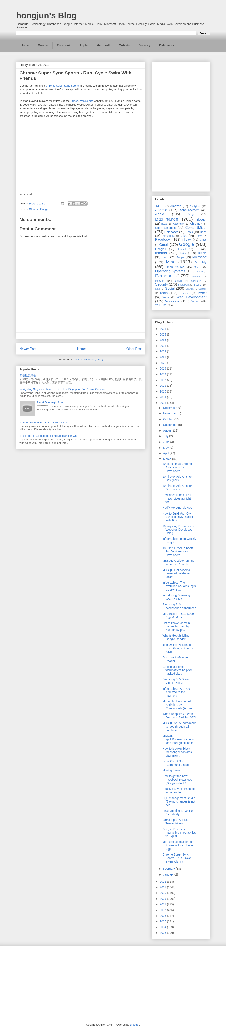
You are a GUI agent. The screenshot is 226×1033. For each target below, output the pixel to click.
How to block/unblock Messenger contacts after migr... (177, 752)
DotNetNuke (168, 236)
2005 (163, 921)
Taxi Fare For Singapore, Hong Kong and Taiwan (49, 435)
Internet (161, 253)
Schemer (196, 280)
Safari (178, 280)
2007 (163, 910)
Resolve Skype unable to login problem (178, 790)
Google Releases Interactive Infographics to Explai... (179, 833)
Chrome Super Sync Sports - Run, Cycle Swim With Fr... (176, 858)
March (167, 459)
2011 (163, 887)
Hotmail (181, 249)
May (166, 447)
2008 (163, 904)
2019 (163, 368)
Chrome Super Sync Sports (62, 85)
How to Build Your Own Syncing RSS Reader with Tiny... (177, 517)
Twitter (202, 293)
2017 (163, 380)
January (168, 874)
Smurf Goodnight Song (50, 402)
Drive (183, 235)
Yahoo (195, 301)
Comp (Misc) (196, 228)
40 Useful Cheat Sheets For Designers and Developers (177, 551)
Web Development (191, 297)
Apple (84, 45)
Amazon (175, 206)
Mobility (124, 45)
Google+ (160, 249)
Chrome (34, 209)
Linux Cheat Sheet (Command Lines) (175, 763)
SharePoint (183, 284)
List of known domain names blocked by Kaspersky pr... (176, 626)
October (168, 419)
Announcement (189, 210)
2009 (163, 898)
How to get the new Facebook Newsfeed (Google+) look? (177, 779)
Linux (165, 257)
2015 (163, 391)
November (170, 413)
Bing (191, 214)
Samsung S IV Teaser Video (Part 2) (176, 681)
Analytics (195, 206)
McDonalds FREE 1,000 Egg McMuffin (178, 615)
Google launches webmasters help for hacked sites (177, 670)
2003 (163, 932)
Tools (163, 293)
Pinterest (197, 276)
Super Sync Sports (82, 100)
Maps (180, 257)
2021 (163, 357)
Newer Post (28, 349)
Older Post (134, 349)
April (166, 453)
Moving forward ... (174, 770)
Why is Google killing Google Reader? (175, 637)
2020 (163, 363)
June (166, 442)
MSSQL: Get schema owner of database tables (176, 573)
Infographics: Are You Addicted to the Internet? (176, 692)
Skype (197, 284)
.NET (158, 206)
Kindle (202, 253)
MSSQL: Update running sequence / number (178, 562)
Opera (197, 267)
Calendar (178, 223)
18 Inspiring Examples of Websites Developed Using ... (178, 530)
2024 (163, 340)
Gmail (163, 245)
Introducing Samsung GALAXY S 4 (176, 597)
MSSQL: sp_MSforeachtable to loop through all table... (178, 739)
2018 (163, 374)
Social (170, 289)
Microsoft (103, 45)
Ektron (199, 236)
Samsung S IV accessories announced (179, 606)
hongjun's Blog (46, 15)
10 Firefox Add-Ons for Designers (177, 478)
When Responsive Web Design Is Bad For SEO (179, 715)
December (170, 407)
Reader (159, 280)
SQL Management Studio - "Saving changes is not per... (179, 801)
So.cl (157, 289)
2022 (163, 351)
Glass (203, 239)
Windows (172, 301)
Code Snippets (165, 227)
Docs (203, 232)
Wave (166, 297)
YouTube (161, 305)
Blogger (201, 219)
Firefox (186, 239)
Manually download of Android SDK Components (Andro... (178, 705)
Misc (170, 261)
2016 (163, 385)
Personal (164, 275)
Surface (202, 289)
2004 (163, 927)
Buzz (164, 223)
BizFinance (166, 219)
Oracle (199, 271)
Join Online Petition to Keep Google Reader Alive (177, 648)
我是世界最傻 (28, 375)
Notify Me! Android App (177, 507)
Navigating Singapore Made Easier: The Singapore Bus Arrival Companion (64, 389)
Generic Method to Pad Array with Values (44, 422)
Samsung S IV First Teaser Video (175, 821)
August (168, 430)
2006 (163, 915)
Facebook (64, 45)
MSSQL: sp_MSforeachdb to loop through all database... (179, 726)
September (170, 425)
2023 (163, 345)
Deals (189, 232)
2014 (163, 397)
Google (43, 45)
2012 (163, 881)
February (169, 868)
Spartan (190, 289)
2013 (163, 402)
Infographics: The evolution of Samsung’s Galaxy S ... (179, 586)
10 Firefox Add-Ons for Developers (177, 487)
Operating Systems (170, 271)
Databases (166, 45)
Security (144, 45)
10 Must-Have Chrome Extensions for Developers (177, 467)
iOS (183, 253)
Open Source (175, 267)
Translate (184, 293)
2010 (163, 893)
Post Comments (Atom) (89, 359)
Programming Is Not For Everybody (177, 812)
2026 (163, 328)
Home (25, 45)
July (166, 436)
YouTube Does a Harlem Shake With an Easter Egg (178, 845)
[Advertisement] (181, 125)
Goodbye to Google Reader (175, 659)
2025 (163, 334)
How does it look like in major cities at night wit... (177, 498)
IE (197, 249)
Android (161, 210)
